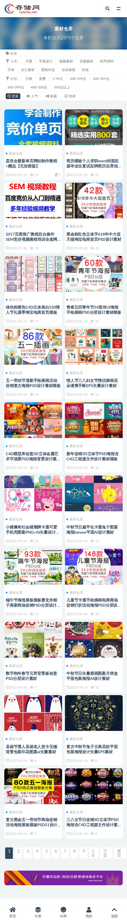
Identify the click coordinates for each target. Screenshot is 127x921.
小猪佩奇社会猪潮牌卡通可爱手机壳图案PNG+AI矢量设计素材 (32, 532)
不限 (28, 61)
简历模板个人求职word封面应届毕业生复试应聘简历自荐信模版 (92, 165)
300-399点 (15, 87)
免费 (42, 78)
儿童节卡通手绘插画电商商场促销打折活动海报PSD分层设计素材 (93, 605)
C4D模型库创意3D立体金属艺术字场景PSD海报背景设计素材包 (33, 458)
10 (93, 853)
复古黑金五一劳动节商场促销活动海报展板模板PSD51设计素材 (31, 824)
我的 (89, 912)
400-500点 (39, 87)
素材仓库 (14, 153)
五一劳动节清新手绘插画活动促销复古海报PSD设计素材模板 (33, 383)
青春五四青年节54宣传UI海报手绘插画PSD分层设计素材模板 (93, 310)
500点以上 (62, 87)
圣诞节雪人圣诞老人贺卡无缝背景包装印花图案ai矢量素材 (31, 749)
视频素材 (66, 61)
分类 (38, 912)
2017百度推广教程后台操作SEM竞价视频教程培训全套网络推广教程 (31, 239)
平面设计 (46, 61)
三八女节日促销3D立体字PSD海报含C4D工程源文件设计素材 (92, 824)
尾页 (119, 853)
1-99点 (57, 78)
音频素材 (86, 61)
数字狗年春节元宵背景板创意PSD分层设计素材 (31, 676)
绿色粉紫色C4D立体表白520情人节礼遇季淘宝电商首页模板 (33, 310)
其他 (85, 70)
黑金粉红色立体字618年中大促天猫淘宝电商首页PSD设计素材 (93, 237)
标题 (51, 96)
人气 (32, 96)
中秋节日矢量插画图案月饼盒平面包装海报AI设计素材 (92, 676)
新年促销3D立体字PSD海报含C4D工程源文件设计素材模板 (92, 456)
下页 (105, 853)
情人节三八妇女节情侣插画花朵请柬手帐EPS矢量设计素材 (92, 383)
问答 (63, 912)
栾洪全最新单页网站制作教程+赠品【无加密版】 (31, 163)
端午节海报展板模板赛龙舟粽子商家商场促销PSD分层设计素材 (33, 605)
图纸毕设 (48, 70)
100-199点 (78, 78)
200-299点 (101, 78)
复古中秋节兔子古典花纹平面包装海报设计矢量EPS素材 (92, 749)
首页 (12, 912)
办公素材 (28, 70)
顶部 (114, 912)
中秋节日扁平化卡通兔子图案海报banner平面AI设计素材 (92, 529)
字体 (10, 70)
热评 (70, 96)
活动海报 (68, 70)
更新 (13, 96)
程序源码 (107, 61)
